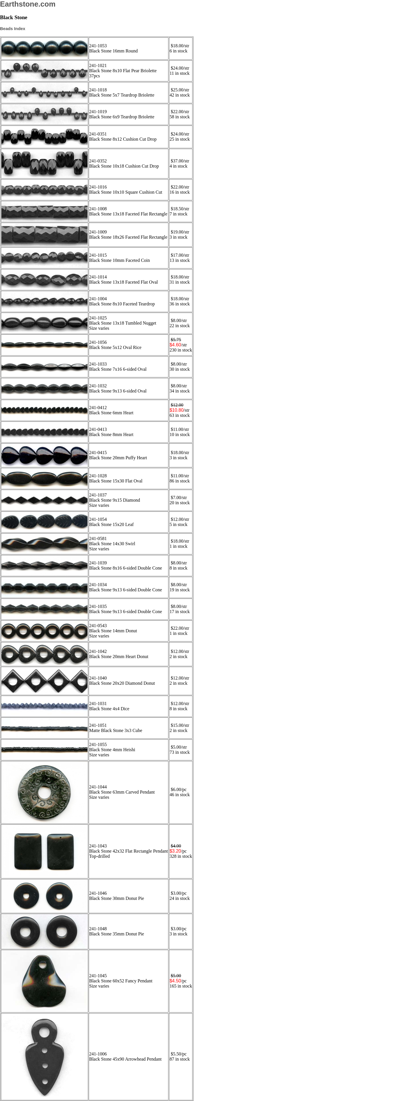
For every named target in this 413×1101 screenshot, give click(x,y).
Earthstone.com (27, 4)
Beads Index (12, 28)
